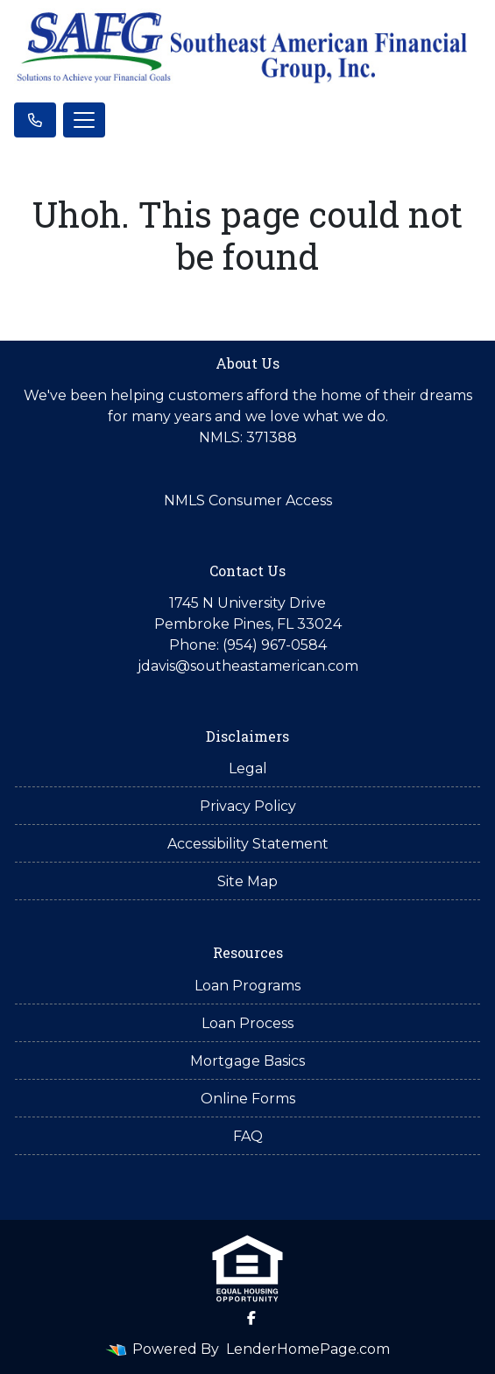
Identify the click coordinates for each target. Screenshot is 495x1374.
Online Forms (248, 1098)
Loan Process (247, 1023)
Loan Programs (247, 985)
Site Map (247, 881)
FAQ (248, 1136)
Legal (248, 768)
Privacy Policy (248, 806)
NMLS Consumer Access (248, 500)
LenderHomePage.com (308, 1349)
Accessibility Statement (248, 843)
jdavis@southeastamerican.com (248, 666)
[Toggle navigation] (84, 119)
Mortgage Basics (247, 1061)
